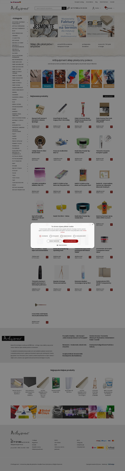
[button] (62, 245)
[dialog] (62, 235)
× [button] (92, 224)
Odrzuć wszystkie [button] (54, 241)
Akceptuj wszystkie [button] (70, 241)
